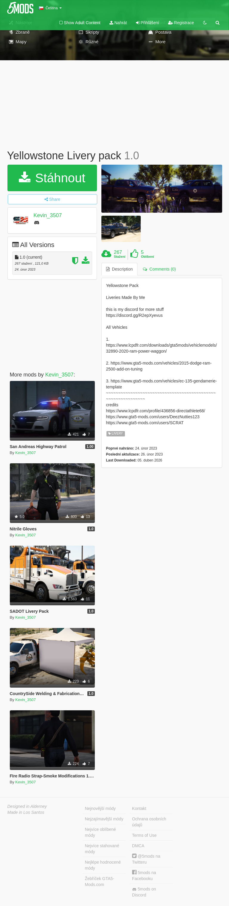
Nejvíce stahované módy (102, 848)
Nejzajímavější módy (104, 819)
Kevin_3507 (47, 215)
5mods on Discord (144, 892)
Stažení (120, 256)
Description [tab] (119, 269)
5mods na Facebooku (144, 875)
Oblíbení (147, 256)
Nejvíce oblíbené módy (100, 832)
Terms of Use (144, 835)
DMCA (138, 845)
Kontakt (139, 808)
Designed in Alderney (27, 806)
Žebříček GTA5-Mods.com (99, 881)
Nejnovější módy (100, 808)
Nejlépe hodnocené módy (103, 865)
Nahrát (118, 22)
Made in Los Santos (25, 812)
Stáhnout (52, 178)
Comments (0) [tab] (159, 269)
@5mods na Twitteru (146, 859)
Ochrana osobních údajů (149, 822)
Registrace (181, 22)
